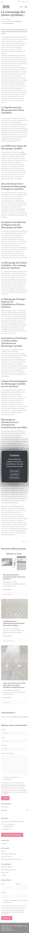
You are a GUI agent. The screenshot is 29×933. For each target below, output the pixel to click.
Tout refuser (14, 474)
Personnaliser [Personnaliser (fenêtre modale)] (14, 478)
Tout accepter (14, 471)
